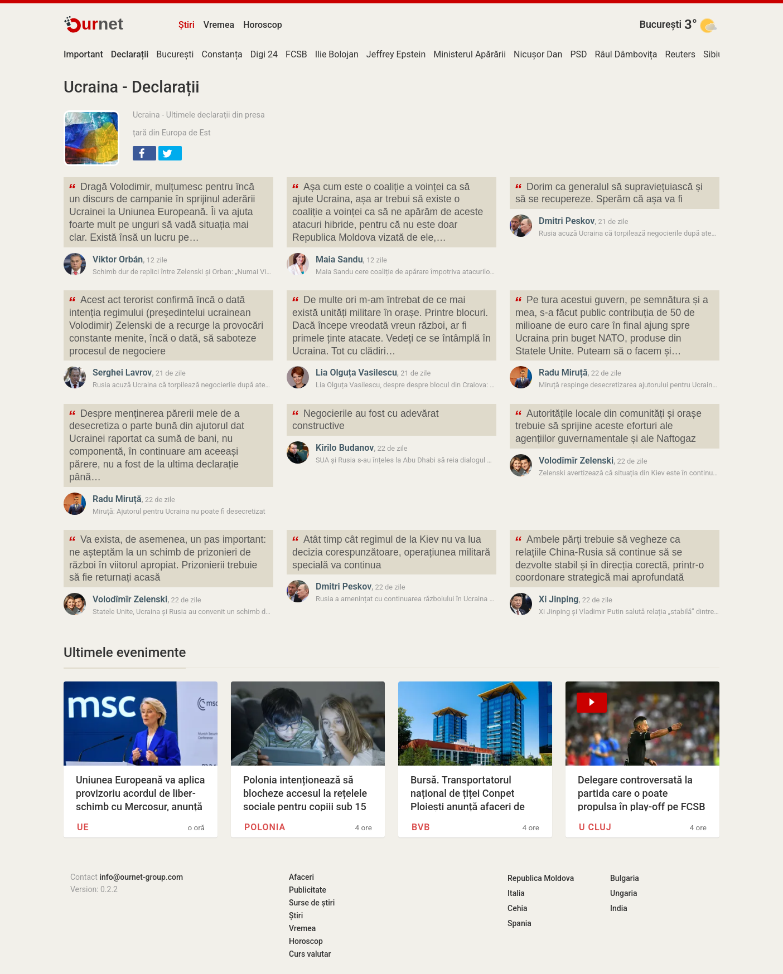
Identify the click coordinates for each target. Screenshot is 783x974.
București (661, 24)
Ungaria (623, 893)
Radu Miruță (563, 372)
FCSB (296, 54)
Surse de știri (312, 902)
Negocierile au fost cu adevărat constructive (365, 419)
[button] (144, 153)
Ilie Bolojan (337, 54)
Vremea (219, 25)
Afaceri (301, 877)
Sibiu (713, 54)
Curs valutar (310, 953)
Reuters (680, 54)
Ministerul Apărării (469, 54)
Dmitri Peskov (566, 221)
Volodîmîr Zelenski (576, 460)
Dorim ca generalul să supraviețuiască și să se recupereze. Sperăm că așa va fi (608, 192)
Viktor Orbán (118, 259)
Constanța (221, 54)
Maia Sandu (339, 259)
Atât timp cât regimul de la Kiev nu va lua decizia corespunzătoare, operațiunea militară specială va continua (390, 551)
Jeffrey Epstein (396, 54)
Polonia (265, 827)
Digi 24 (264, 54)
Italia (516, 893)
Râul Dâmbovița (625, 54)
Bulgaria (624, 878)
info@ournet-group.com (141, 877)
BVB (421, 827)
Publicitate (307, 889)
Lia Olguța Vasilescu (356, 372)
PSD (578, 54)
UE (83, 827)
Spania (519, 923)
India (618, 908)
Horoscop (262, 25)
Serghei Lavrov (122, 372)
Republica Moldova (541, 878)
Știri (186, 25)
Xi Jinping (558, 599)
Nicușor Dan (538, 54)
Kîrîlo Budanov (345, 447)
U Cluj (595, 827)
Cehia (518, 908)
